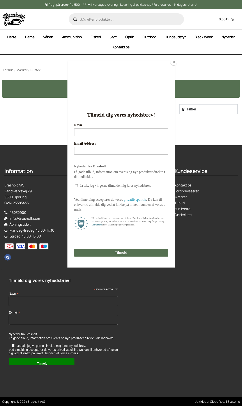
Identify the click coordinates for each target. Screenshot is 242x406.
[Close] (173, 62)
